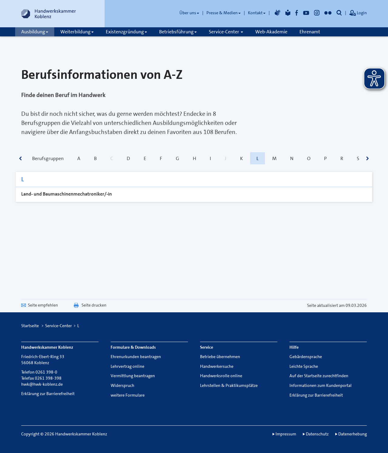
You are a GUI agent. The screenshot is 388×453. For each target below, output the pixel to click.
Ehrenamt (309, 32)
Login (358, 13)
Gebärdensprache (305, 356)
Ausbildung (34, 32)
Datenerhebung (352, 434)
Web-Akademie (271, 32)
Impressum (286, 434)
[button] (339, 13)
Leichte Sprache (303, 366)
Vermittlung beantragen (133, 375)
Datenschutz (317, 434)
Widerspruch (122, 385)
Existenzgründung (126, 32)
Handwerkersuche (216, 366)
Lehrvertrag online (127, 366)
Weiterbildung (77, 32)
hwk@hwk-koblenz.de (42, 384)
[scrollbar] (20, 159)
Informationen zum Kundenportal (320, 385)
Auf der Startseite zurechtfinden (318, 375)
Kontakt (257, 12)
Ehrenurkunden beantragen (136, 356)
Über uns (189, 12)
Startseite (30, 325)
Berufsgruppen (48, 158)
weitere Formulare (128, 395)
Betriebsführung (178, 32)
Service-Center (226, 32)
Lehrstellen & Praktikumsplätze (229, 385)
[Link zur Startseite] (48, 13)
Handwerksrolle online (221, 375)
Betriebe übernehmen (220, 356)
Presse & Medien (223, 12)
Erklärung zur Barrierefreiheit (48, 393)
